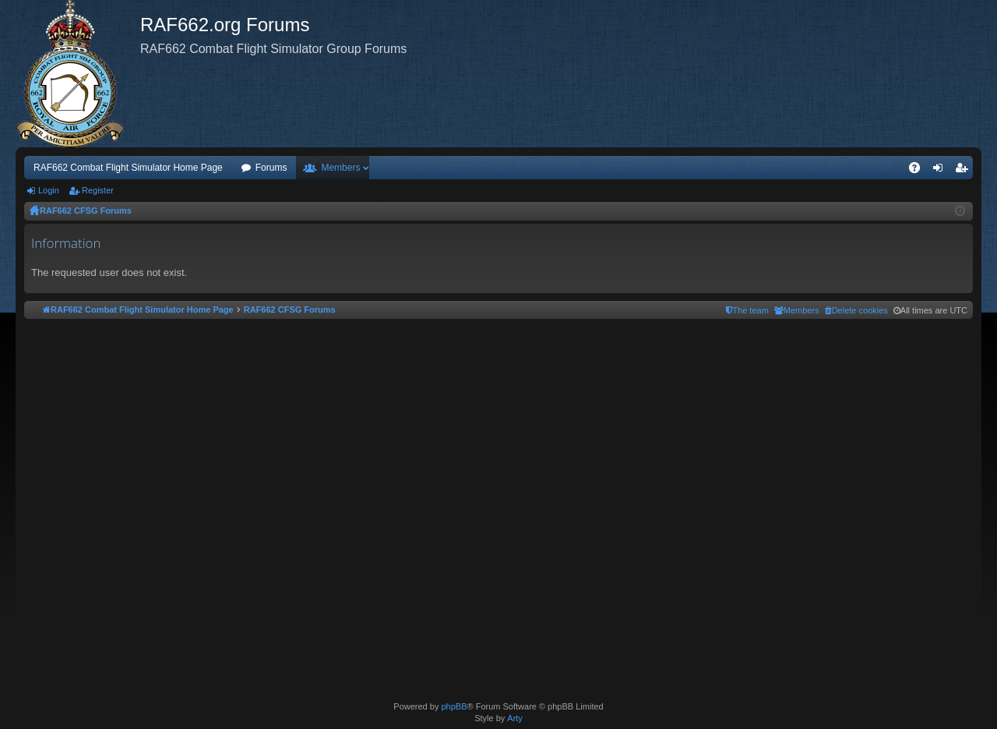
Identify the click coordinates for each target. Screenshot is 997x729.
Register (98, 190)
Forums (271, 167)
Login (48, 190)
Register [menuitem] (964, 170)
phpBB (454, 706)
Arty (515, 718)
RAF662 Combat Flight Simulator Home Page (128, 167)
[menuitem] (856, 310)
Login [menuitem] (941, 170)
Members (340, 167)
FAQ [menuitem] (919, 170)
